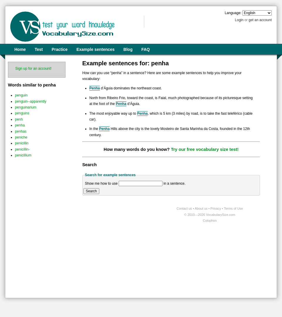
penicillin (21, 143)
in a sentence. (175, 183)
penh (19, 119)
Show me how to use (101, 183)
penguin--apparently (30, 101)
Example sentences (95, 49)
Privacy (216, 208)
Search (91, 191)
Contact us (185, 208)
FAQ (145, 49)
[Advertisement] (55, 261)
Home (20, 49)
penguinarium (25, 107)
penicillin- (22, 149)
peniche (21, 137)
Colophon (209, 220)
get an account (260, 20)
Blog (127, 49)
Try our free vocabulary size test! (205, 149)
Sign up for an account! (33, 68)
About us (201, 208)
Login (239, 20)
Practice (60, 49)
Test (39, 49)
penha (20, 125)
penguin (21, 95)
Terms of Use (233, 208)
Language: (233, 13)
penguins (22, 113)
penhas (20, 131)
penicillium (23, 155)
